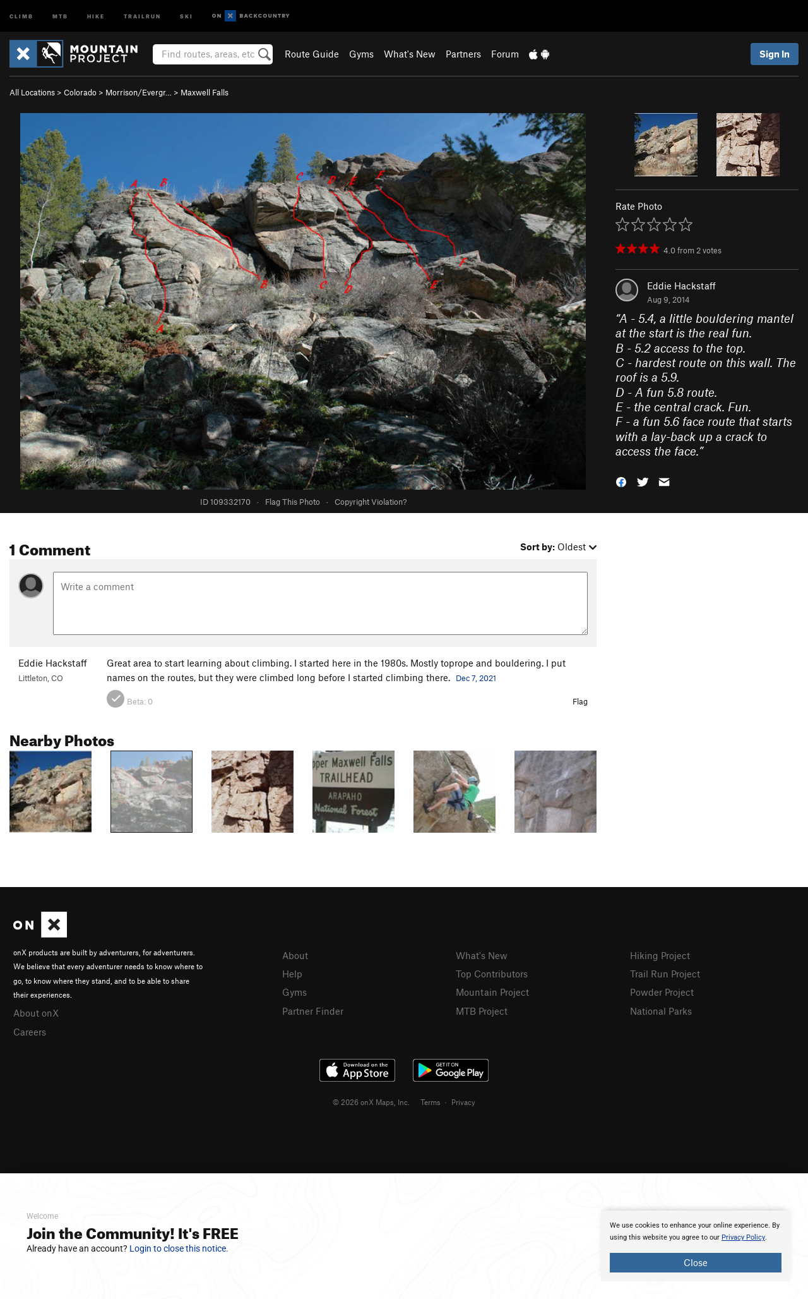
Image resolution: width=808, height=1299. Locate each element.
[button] (621, 480)
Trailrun (142, 15)
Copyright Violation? (371, 502)
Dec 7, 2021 (476, 678)
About (295, 955)
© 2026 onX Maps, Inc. (371, 1101)
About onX (36, 1012)
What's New (410, 53)
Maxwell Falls (205, 92)
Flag (580, 701)
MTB (60, 15)
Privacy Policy (743, 1237)
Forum (505, 53)
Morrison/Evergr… (138, 92)
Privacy (463, 1101)
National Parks (661, 1011)
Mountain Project (492, 992)
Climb (21, 15)
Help (292, 973)
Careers (29, 1031)
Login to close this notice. (179, 1248)
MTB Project (482, 1011)
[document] (695, 1245)
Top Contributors (492, 973)
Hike (96, 15)
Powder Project (662, 992)
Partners (463, 53)
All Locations (32, 92)
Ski (186, 15)
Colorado (80, 92)
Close (696, 1262)
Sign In (774, 53)
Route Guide (312, 53)
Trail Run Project (665, 973)
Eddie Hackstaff (681, 285)
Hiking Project (660, 955)
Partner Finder (312, 1011)
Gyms (361, 53)
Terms (430, 1101)
